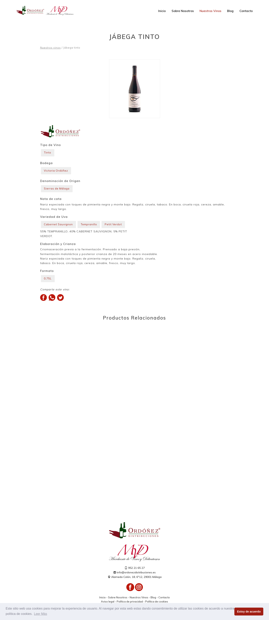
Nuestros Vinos (210, 11)
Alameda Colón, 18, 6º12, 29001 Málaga (135, 579)
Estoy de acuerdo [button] (249, 611)
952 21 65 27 (135, 570)
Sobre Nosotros (183, 11)
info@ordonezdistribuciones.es (134, 575)
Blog (230, 11)
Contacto (246, 11)
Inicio (162, 11)
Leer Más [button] (40, 613)
